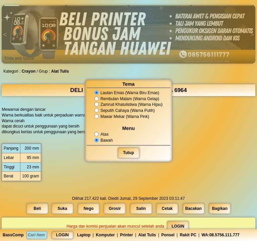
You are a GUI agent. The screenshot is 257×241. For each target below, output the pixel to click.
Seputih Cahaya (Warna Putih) (124, 110)
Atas (102, 134)
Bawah (104, 140)
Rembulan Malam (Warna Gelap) (127, 98)
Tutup (128, 152)
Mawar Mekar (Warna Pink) (122, 116)
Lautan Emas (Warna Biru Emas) (127, 92)
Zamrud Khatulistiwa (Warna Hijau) (128, 104)
